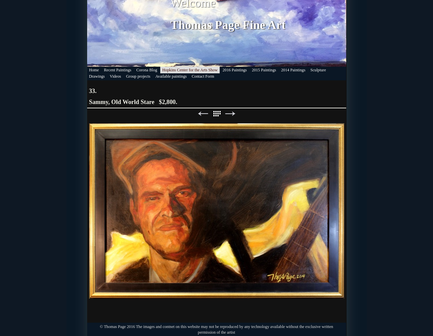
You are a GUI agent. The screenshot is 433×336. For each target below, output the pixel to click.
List (216, 113)
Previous (203, 113)
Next (230, 113)
